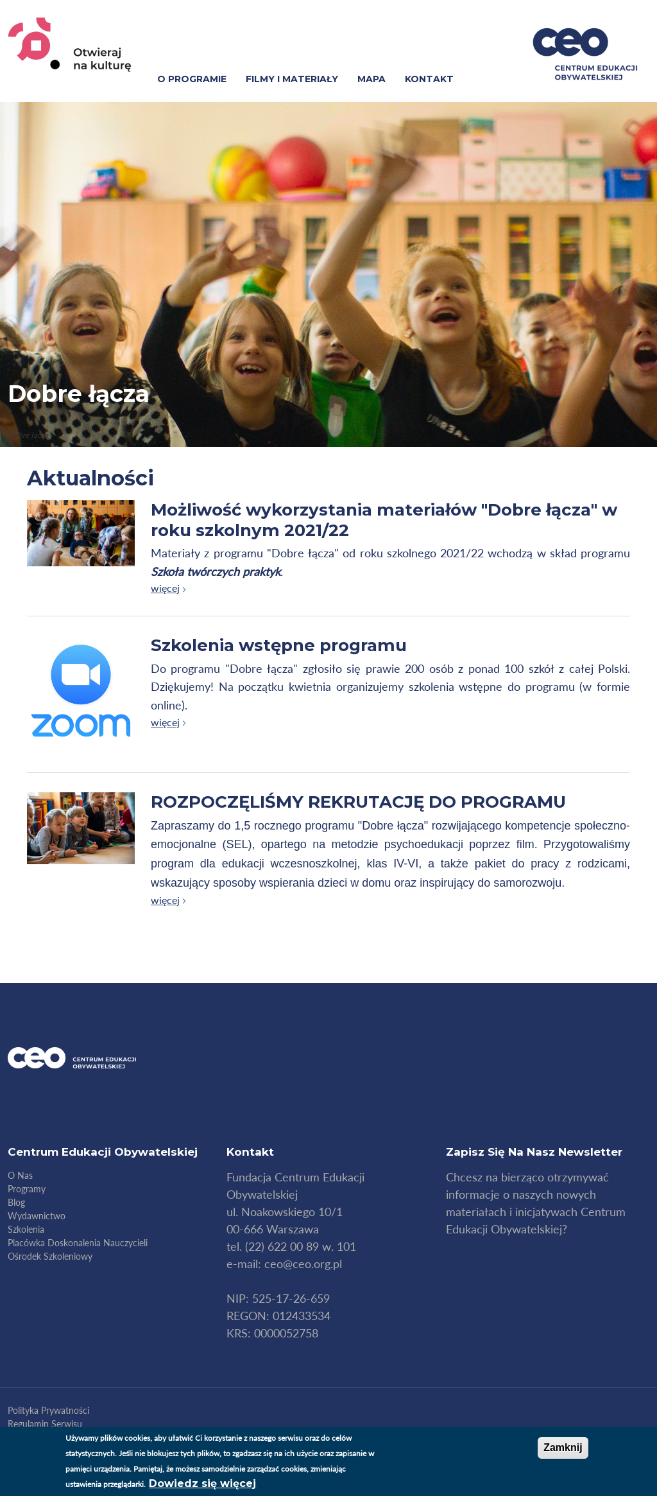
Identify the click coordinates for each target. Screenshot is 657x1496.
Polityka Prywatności (48, 1410)
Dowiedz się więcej (202, 1483)
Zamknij (562, 1447)
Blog (16, 1202)
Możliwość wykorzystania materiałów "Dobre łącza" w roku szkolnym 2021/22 (384, 520)
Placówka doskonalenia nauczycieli (78, 1242)
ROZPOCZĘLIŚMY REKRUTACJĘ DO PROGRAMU (358, 802)
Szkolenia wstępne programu (279, 645)
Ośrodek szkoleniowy (50, 1256)
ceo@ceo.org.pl (303, 1264)
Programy (27, 1188)
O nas (20, 1175)
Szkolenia (26, 1229)
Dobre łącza (78, 393)
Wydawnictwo (36, 1215)
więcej (165, 588)
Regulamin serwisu (45, 1423)
